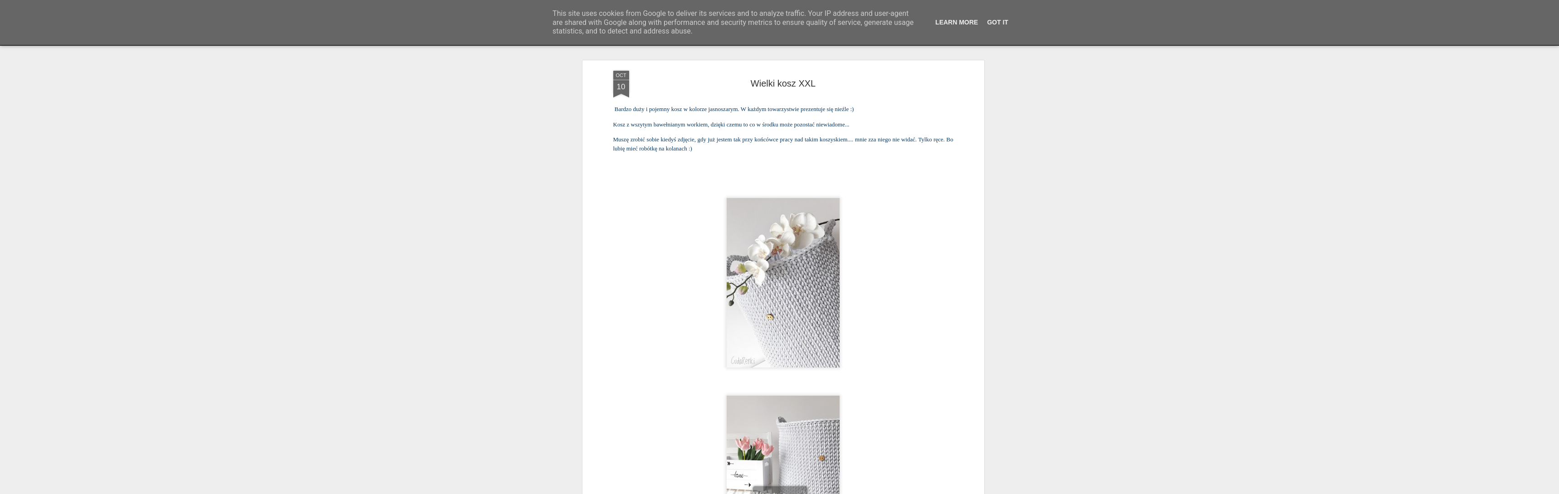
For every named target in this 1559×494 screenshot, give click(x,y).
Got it (997, 22)
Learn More (956, 22)
